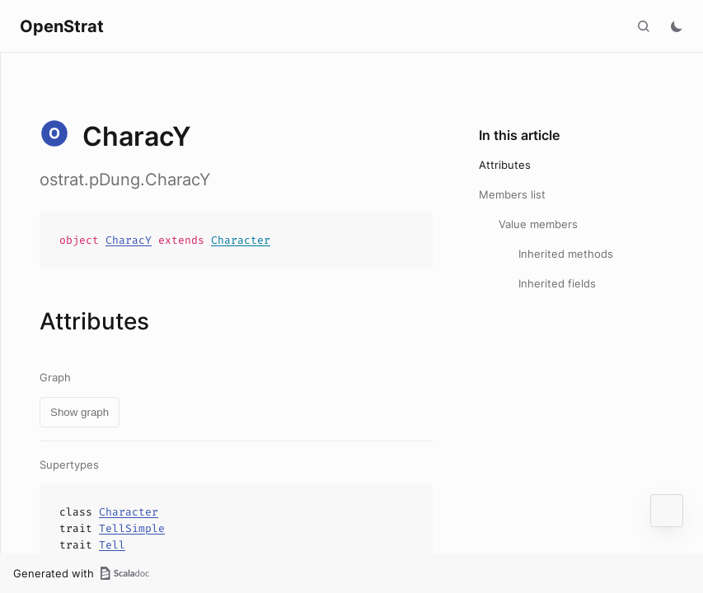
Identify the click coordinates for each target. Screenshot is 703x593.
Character (240, 240)
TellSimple (132, 528)
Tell (112, 545)
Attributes (505, 164)
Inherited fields (557, 283)
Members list (512, 194)
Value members (538, 224)
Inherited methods (565, 253)
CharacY (128, 240)
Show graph (79, 412)
